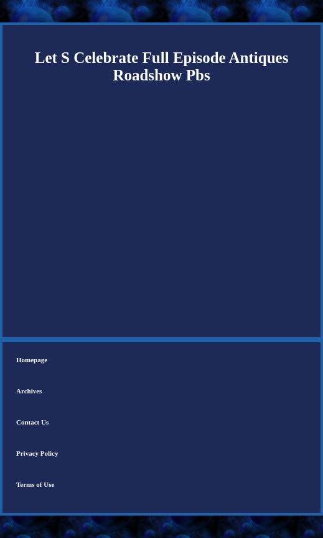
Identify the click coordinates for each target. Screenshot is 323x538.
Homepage (31, 359)
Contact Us (32, 422)
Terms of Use (35, 484)
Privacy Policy (37, 453)
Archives (29, 391)
